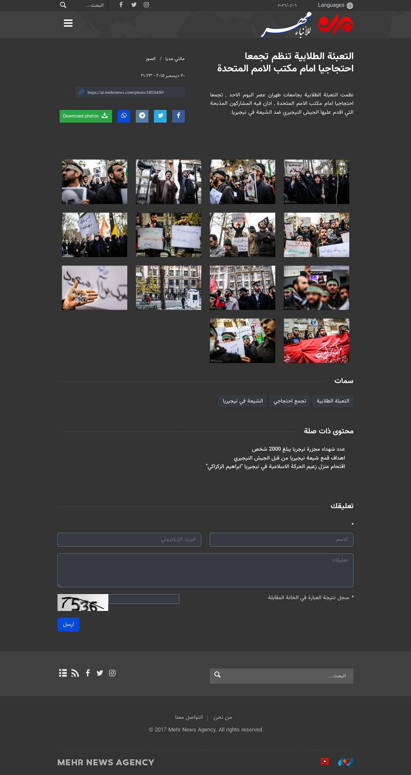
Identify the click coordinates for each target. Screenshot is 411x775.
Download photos (86, 116)
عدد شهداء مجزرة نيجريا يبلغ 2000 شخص (298, 449)
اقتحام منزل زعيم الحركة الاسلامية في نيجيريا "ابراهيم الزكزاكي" (275, 467)
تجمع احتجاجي (290, 401)
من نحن (223, 717)
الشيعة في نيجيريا (243, 401)
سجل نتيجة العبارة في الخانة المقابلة (310, 598)
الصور (150, 59)
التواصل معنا (189, 717)
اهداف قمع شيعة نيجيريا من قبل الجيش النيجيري (289, 458)
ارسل (68, 624)
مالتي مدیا (175, 59)
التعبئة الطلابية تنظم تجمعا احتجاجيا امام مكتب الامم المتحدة (285, 63)
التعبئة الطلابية (333, 401)
